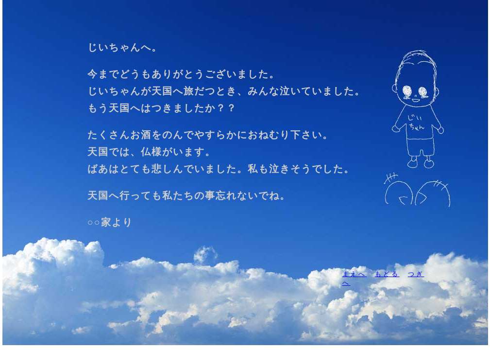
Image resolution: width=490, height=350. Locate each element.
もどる (387, 274)
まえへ (354, 274)
